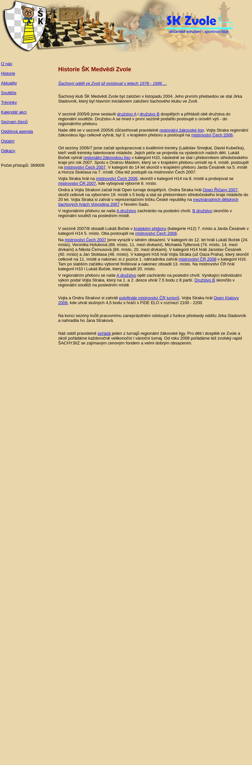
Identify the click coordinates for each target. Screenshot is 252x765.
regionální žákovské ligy (182, 130)
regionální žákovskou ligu (107, 157)
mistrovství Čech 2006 (212, 135)
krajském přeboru (150, 228)
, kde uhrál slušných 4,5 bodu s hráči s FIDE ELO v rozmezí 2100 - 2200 (135, 302)
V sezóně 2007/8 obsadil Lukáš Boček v (96, 228)
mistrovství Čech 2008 (156, 233)
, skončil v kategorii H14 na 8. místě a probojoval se (186, 178)
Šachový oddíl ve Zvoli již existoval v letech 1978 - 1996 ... (112, 83)
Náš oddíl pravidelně (78, 333)
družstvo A (126, 114)
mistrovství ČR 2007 (77, 183)
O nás (6, 63)
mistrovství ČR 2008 (197, 259)
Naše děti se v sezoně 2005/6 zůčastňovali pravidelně (109, 130)
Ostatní (8, 141)
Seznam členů (14, 121)
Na (61, 239)
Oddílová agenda (17, 131)
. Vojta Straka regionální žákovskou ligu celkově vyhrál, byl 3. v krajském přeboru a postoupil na (153, 132)
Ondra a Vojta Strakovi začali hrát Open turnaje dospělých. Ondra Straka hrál (130, 189)
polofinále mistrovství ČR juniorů (149, 297)
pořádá (104, 333)
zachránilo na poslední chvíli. (164, 210)
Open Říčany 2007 (220, 189)
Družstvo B (204, 280)
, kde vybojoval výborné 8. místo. (126, 183)
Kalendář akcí (14, 112)
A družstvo (126, 210)
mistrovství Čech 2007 (85, 167)
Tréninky (9, 102)
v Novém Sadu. (135, 204)
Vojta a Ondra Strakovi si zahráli (88, 297)
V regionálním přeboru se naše (87, 210)
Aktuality (9, 83)
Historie (8, 73)
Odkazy (8, 150)
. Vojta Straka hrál (196, 297)
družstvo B (149, 114)
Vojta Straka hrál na (77, 178)
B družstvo (202, 210)
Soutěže (8, 92)
